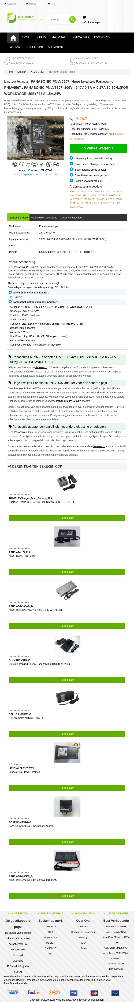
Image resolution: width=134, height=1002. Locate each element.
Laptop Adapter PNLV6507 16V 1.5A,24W (35, 174)
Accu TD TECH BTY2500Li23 (116, 966)
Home (10, 71)
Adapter (21, 71)
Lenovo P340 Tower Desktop (24, 772)
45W (118, 203)
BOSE (50, 932)
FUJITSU (40, 36)
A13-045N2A (116, 191)
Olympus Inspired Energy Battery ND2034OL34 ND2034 (39, 664)
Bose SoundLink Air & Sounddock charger (31, 826)
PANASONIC (102, 36)
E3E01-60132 (76, 207)
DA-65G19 (102, 199)
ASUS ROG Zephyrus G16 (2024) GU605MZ (33, 880)
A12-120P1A (90, 203)
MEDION (50, 943)
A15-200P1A (76, 199)
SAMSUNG (50, 948)
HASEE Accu (35, 46)
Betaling (83, 937)
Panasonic (41, 367)
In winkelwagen (98, 148)
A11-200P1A (101, 195)
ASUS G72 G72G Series (22, 556)
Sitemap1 (18, 955)
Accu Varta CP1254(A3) (116, 948)
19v (113, 203)
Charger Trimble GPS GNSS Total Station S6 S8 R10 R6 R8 (41, 502)
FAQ (53, 4)
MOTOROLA (59, 36)
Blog (83, 948)
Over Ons (11, 4)
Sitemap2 (18, 960)
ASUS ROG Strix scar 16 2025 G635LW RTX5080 (36, 610)
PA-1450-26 (75, 195)
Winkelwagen (92, 20)
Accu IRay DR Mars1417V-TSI (116, 940)
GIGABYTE (50, 926)
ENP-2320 (75, 191)
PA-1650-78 (86, 191)
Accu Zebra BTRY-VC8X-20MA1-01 (116, 956)
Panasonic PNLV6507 (26, 267)
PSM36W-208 (76, 203)
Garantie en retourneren (83, 932)
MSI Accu (15, 46)
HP (50, 953)
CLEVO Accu (81, 36)
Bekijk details (67, 517)
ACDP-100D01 (115, 199)
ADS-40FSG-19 (101, 191)
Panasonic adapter (49, 226)
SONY (25, 36)
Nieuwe (32, 4)
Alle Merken (55, 46)
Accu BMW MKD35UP (116, 926)
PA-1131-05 (88, 195)
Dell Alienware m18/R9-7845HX (26, 718)
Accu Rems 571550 (116, 932)
